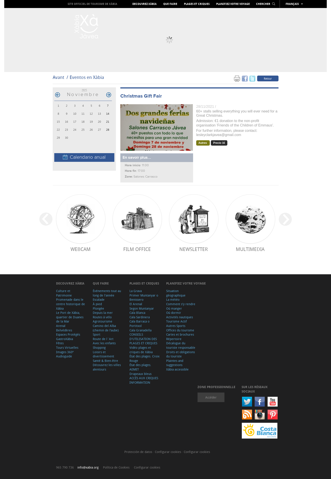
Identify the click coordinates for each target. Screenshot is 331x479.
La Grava (135, 291)
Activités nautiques (179, 317)
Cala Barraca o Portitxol (139, 323)
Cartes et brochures (180, 334)
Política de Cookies (116, 467)
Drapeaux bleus (140, 374)
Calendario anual (84, 157)
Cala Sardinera (139, 317)
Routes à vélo (102, 317)
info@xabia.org (88, 467)
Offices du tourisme (180, 330)
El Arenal (135, 304)
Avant (58, 77)
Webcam (81, 249)
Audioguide (64, 356)
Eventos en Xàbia (87, 77)
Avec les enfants (104, 343)
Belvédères (64, 330)
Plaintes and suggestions (174, 363)
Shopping (99, 347)
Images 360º (65, 352)
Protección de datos (138, 452)
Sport (96, 334)
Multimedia (250, 249)
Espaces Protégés (68, 334)
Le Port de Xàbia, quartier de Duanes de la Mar (69, 317)
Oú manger (174, 308)
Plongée (98, 308)
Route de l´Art (103, 339)
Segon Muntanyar (141, 308)
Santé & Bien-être (105, 361)
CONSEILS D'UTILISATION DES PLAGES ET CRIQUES (143, 338)
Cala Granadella (140, 330)
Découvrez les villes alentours (107, 367)
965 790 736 (65, 467)
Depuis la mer (103, 313)
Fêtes (60, 343)
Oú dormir (173, 313)
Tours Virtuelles (67, 347)
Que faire (170, 4)
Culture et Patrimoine (64, 293)
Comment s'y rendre (180, 304)
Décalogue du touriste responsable (180, 345)
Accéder (211, 397)
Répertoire (174, 339)
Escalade (99, 299)
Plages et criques (197, 4)
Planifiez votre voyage (233, 4)
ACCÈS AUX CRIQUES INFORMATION (143, 380)
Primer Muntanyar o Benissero (143, 297)
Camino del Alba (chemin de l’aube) (106, 328)
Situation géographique (176, 293)
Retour (268, 78)
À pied (97, 304)
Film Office (137, 249)
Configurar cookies (168, 452)
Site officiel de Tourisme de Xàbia (92, 4)
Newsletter (193, 249)
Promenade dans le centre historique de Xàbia (70, 303)
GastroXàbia (64, 339)
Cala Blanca (137, 313)
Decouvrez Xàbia (144, 4)
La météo (173, 299)
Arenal (60, 326)
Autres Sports (175, 326)
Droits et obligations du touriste (180, 354)
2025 (84, 90)
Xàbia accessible (177, 369)
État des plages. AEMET (140, 367)
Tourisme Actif (176, 321)
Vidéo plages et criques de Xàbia (141, 349)
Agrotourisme (102, 321)
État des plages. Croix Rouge (144, 358)
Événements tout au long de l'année (107, 293)
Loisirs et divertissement (103, 354)
